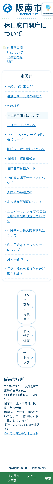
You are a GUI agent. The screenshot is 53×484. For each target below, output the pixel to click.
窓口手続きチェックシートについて (26, 247)
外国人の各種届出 (19, 192)
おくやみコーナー (20, 259)
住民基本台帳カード (21, 168)
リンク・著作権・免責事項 (26, 307)
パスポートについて (21, 125)
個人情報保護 (26, 335)
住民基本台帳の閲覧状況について (26, 233)
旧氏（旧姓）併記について (26, 149)
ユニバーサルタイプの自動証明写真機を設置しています (26, 216)
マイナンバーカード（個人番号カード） (26, 137)
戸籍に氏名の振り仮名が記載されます (26, 271)
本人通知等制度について (24, 202)
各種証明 (13, 106)
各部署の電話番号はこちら (21, 433)
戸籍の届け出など (20, 86)
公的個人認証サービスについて (26, 180)
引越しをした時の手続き (24, 96)
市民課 (26, 76)
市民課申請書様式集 (21, 158)
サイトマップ (26, 357)
